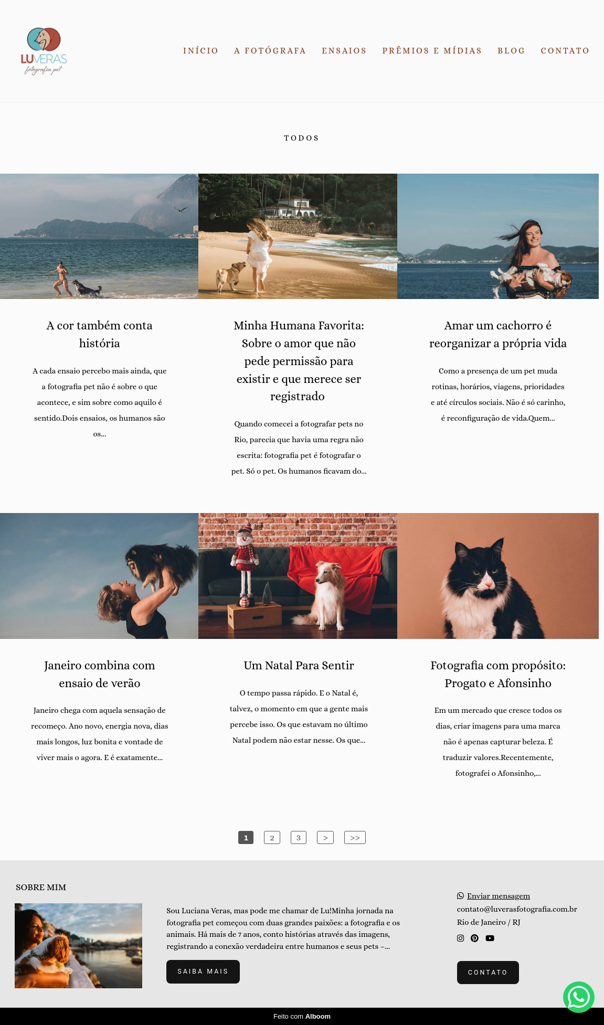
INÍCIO (201, 51)
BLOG (511, 51)
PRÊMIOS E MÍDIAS (433, 51)
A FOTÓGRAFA (270, 51)
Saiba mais (203, 971)
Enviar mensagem (498, 896)
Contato (488, 972)
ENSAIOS (344, 51)
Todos (302, 138)
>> (355, 837)
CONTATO (565, 51)
